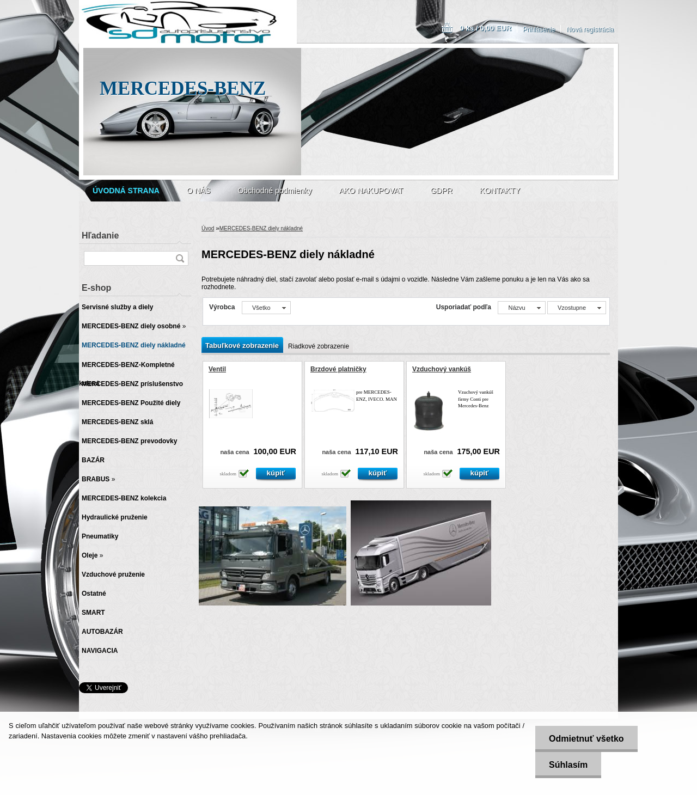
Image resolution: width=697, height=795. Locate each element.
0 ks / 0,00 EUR (485, 28)
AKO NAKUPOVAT (371, 190)
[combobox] (521, 307)
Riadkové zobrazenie (318, 346)
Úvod (207, 228)
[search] (179, 258)
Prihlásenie (539, 29)
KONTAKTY (500, 190)
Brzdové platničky (338, 369)
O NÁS (199, 190)
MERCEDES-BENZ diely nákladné (261, 228)
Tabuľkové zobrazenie (242, 345)
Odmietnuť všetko (586, 738)
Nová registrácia (590, 29)
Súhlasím (568, 764)
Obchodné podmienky (274, 190)
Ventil (217, 369)
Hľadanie (100, 235)
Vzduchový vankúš (441, 369)
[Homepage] (126, 190)
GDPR (441, 190)
